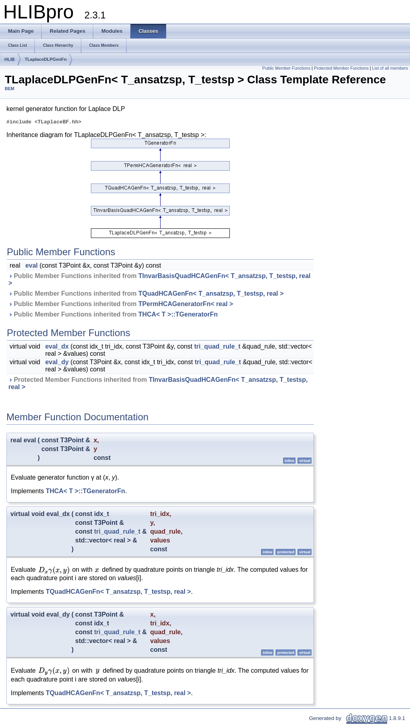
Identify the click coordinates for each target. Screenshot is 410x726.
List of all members (390, 68)
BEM (9, 88)
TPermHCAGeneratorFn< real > (186, 305)
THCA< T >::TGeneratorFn (178, 315)
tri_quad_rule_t (217, 347)
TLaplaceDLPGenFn (46, 59)
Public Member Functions (286, 68)
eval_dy (57, 363)
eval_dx (57, 347)
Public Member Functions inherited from (159, 281)
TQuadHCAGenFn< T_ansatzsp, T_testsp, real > (211, 294)
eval (31, 266)
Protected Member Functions (341, 68)
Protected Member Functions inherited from (158, 384)
